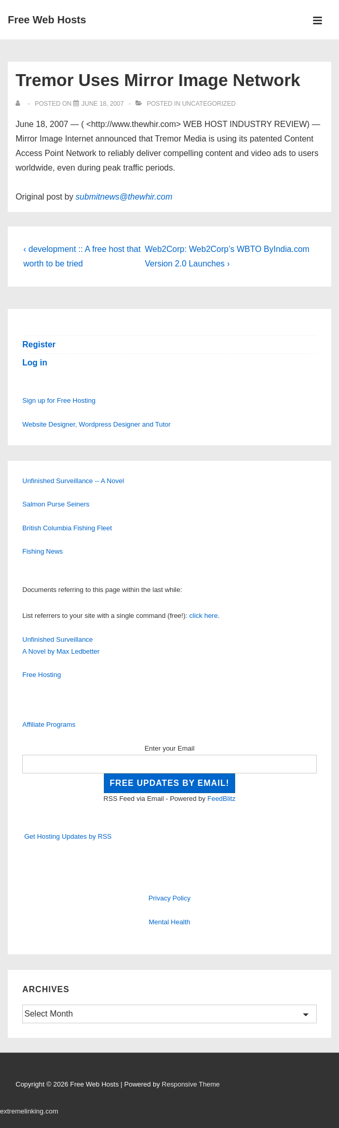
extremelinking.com (29, 1111)
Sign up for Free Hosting (59, 400)
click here (203, 615)
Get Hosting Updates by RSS (68, 836)
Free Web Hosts (47, 19)
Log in (34, 362)
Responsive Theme (191, 1084)
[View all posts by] (20, 103)
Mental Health (169, 922)
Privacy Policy (169, 898)
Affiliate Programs (48, 724)
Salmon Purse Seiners (55, 504)
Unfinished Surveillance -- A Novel (73, 481)
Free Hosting (41, 675)
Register (39, 344)
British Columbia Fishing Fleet (67, 528)
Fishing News (42, 551)
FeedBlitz (221, 798)
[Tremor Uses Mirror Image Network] (103, 103)
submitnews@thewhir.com (124, 196)
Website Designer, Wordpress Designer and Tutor (96, 424)
